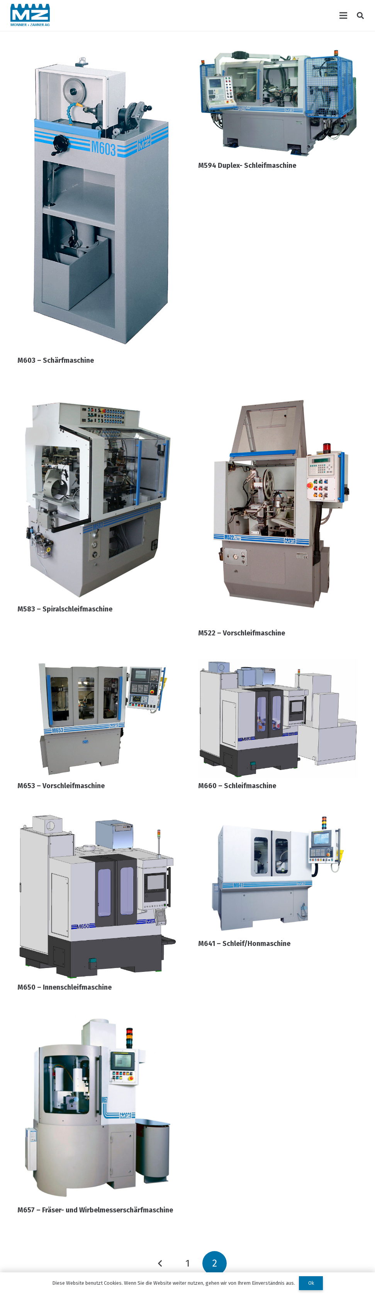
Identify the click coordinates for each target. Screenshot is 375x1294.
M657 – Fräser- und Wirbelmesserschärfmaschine (95, 1210)
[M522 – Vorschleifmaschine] (278, 391)
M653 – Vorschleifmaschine (61, 786)
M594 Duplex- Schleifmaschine (247, 165)
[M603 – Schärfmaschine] (97, 54)
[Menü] (343, 15)
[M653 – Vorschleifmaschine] (97, 664)
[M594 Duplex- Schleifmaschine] (278, 54)
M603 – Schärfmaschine (55, 360)
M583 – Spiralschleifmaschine (64, 609)
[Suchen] (360, 15)
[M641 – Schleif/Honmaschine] (278, 817)
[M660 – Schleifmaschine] (278, 664)
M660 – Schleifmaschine (237, 786)
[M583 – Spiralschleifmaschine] (97, 391)
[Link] (30, 15)
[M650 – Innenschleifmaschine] (97, 817)
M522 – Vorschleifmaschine (241, 633)
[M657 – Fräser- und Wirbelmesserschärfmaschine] (97, 1018)
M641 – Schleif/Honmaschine (244, 943)
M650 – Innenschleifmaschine (64, 987)
